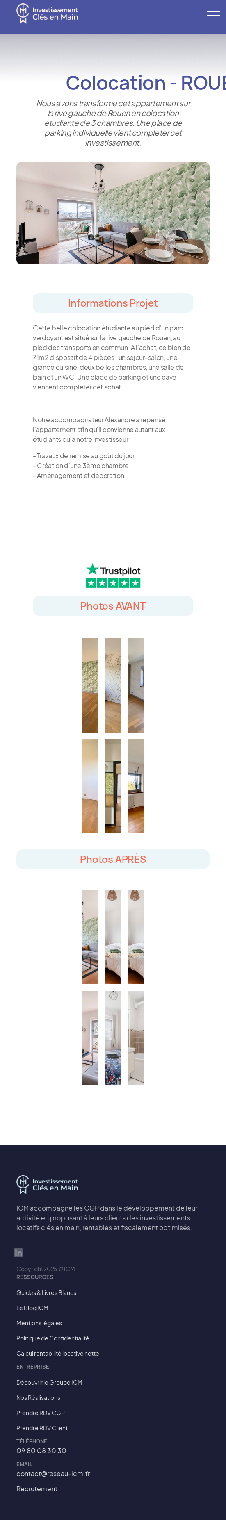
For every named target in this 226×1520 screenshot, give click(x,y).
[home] (47, 13)
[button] (209, 13)
